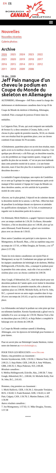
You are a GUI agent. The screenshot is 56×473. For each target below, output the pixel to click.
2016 (4, 64)
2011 (4, 69)
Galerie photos (9, 41)
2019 (22, 59)
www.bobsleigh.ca (28, 345)
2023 (31, 54)
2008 (31, 69)
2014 (22, 64)
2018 (31, 59)
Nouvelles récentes (11, 36)
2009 (22, 69)
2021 (4, 59)
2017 (40, 59)
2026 (4, 54)
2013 (31, 64)
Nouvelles (10, 31)
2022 (40, 54)
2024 (22, 54)
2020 (13, 59)
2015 (13, 64)
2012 (40, 64)
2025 (13, 54)
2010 (13, 69)
